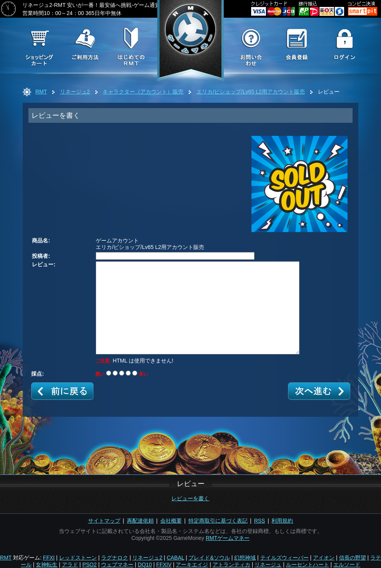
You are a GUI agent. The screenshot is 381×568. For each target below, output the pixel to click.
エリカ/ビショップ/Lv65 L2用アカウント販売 (250, 92)
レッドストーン (78, 558)
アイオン (323, 558)
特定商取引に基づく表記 (218, 521)
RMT (41, 92)
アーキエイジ (192, 564)
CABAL (175, 558)
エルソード (346, 564)
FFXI (49, 558)
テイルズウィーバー (284, 558)
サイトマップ (104, 521)
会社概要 (171, 521)
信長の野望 (352, 558)
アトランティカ (231, 564)
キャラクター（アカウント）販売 (143, 92)
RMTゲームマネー (228, 538)
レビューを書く (190, 498)
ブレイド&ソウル (209, 558)
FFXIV (163, 564)
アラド (70, 564)
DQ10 (145, 564)
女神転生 (46, 564)
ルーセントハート (307, 564)
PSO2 (89, 564)
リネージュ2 (75, 92)
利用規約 (282, 521)
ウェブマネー (117, 564)
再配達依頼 (140, 521)
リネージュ (268, 564)
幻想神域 (245, 558)
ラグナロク (114, 558)
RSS (259, 521)
